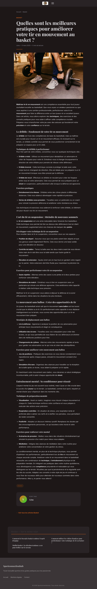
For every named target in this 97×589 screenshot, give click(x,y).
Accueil (18, 12)
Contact (26, 577)
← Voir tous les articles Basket (27, 513)
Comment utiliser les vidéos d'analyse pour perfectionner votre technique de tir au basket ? (67, 541)
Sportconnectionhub (13, 566)
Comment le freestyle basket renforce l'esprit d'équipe (28, 540)
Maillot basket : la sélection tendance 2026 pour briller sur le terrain (27, 546)
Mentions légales (16, 577)
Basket (25, 12)
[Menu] (53, 3)
